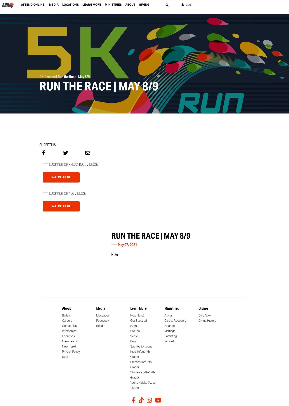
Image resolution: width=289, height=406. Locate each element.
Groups (135, 331)
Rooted (169, 341)
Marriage (169, 331)
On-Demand (48, 77)
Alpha (168, 315)
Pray (133, 341)
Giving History (207, 320)
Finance (169, 325)
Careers (67, 320)
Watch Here (61, 177)
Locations (68, 336)
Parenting (170, 336)
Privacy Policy (71, 351)
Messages (102, 315)
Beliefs (66, 315)
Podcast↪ (102, 320)
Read (99, 325)
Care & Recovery (175, 320)
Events (134, 325)
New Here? (69, 346)
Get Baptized (138, 320)
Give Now (205, 315)
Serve (134, 336)
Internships (69, 331)
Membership (70, 341)
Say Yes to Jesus (141, 346)
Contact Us (69, 325)
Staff (65, 356)
